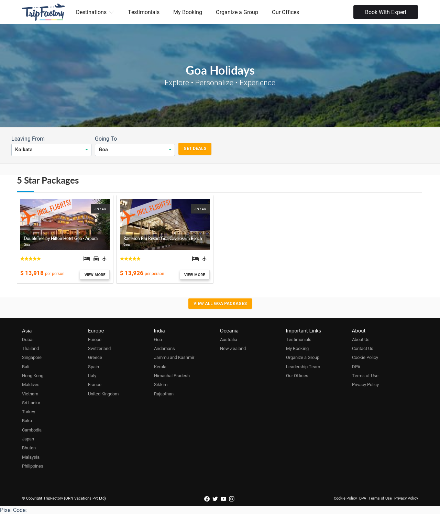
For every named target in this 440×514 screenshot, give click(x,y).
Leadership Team (303, 366)
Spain (93, 366)
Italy (92, 375)
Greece (95, 357)
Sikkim (160, 384)
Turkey (28, 411)
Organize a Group (237, 11)
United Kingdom (103, 394)
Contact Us (362, 348)
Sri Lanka (31, 403)
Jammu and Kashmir (174, 357)
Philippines (32, 466)
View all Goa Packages (220, 303)
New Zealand (233, 348)
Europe (94, 339)
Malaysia (31, 457)
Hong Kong (32, 375)
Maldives (31, 384)
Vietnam (30, 394)
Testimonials (144, 11)
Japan (28, 439)
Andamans (164, 348)
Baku (27, 420)
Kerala (160, 366)
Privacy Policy (365, 384)
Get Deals (195, 148)
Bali (25, 366)
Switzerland (99, 348)
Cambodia (32, 430)
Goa (158, 339)
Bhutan (29, 448)
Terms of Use (365, 375)
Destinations (95, 11)
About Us (361, 339)
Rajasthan (164, 394)
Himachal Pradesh (172, 375)
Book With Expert (385, 11)
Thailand (30, 348)
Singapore (32, 357)
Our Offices (285, 11)
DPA (356, 366)
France (94, 384)
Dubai (27, 339)
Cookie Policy (365, 357)
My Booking (187, 11)
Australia (228, 339)
